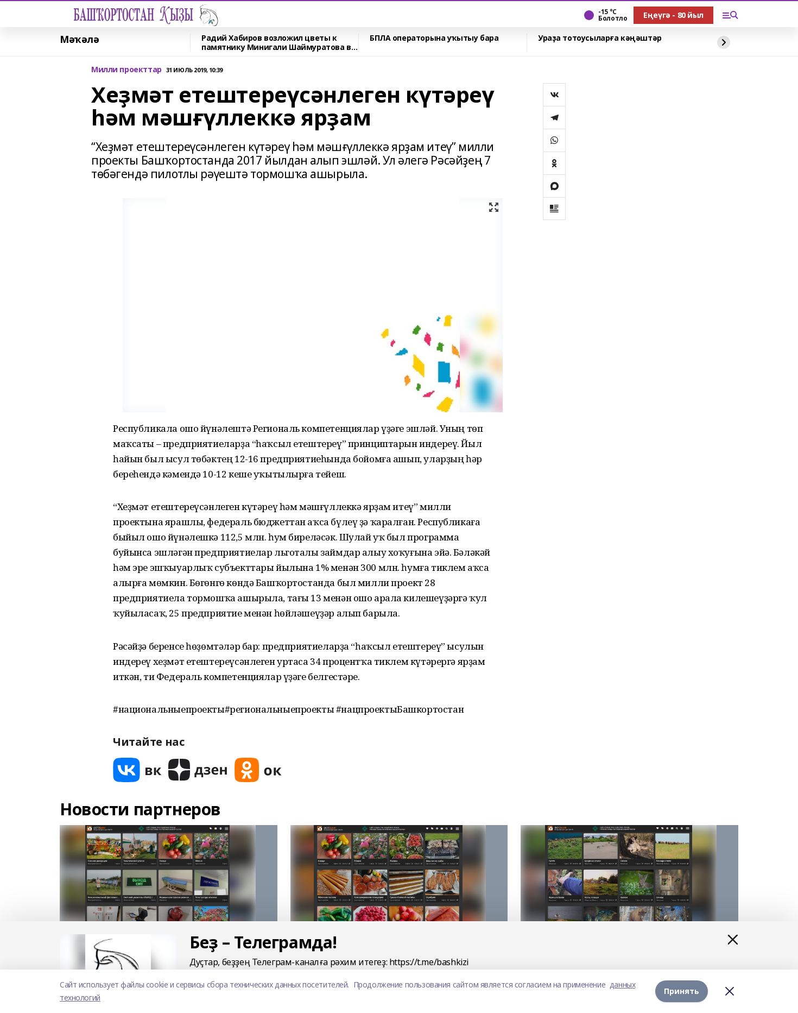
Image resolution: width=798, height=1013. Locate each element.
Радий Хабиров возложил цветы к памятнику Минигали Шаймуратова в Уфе (276, 43)
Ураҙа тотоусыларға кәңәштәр (600, 38)
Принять (681, 991)
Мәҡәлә (79, 40)
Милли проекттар (126, 69)
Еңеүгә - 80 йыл (673, 15)
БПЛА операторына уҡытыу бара (434, 38)
